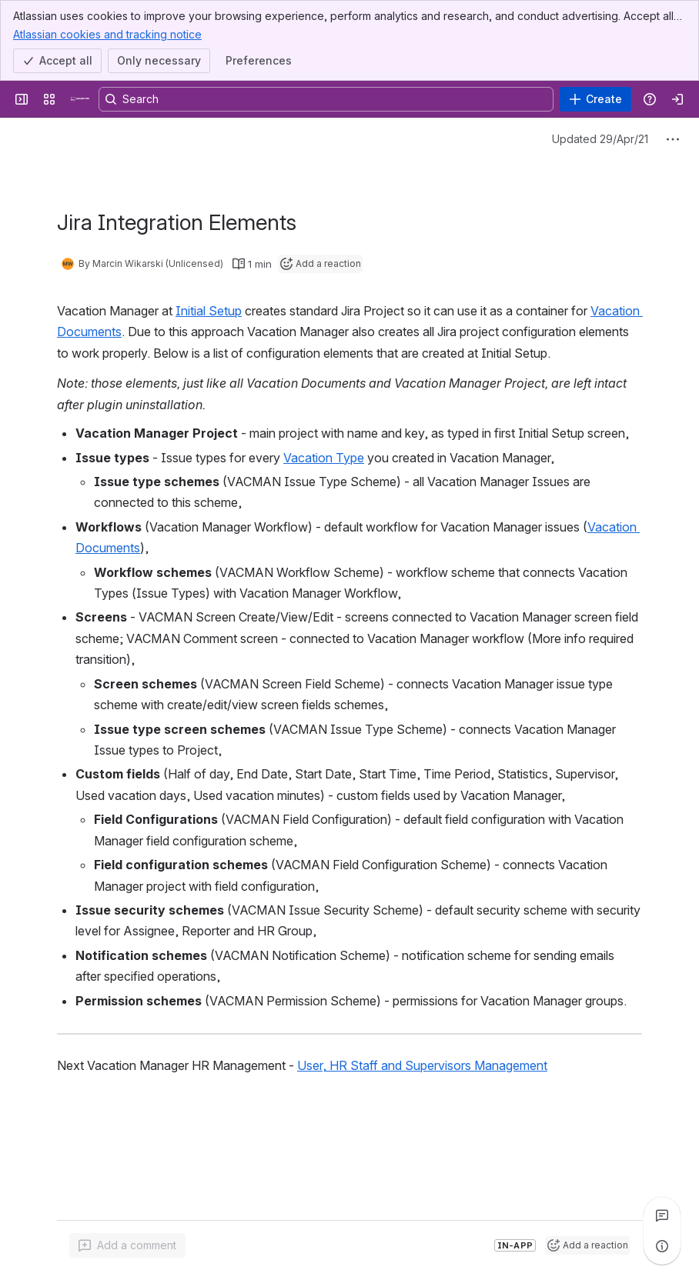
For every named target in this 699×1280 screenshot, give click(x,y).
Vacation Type (323, 457)
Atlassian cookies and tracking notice (107, 34)
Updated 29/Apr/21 (600, 138)
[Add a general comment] (127, 1245)
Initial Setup (209, 310)
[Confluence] (80, 99)
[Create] (595, 99)
